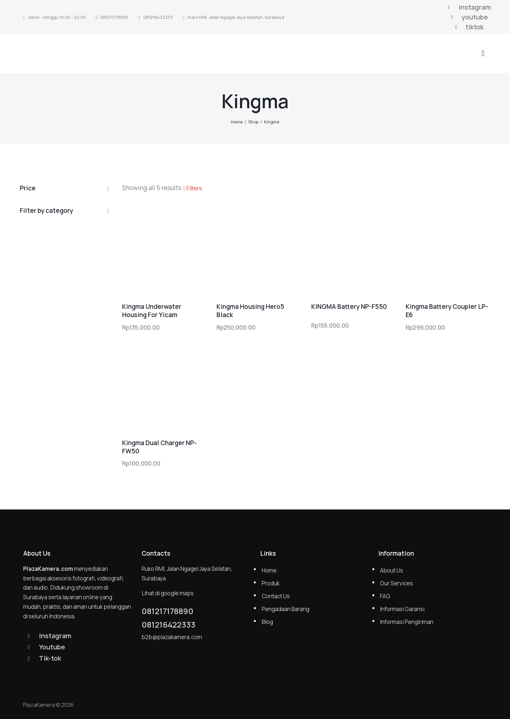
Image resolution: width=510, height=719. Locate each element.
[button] (193, 188)
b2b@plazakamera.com (172, 637)
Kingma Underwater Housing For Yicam (151, 311)
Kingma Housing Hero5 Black (250, 311)
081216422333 (168, 625)
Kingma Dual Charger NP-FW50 (159, 447)
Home (237, 122)
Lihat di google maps (168, 593)
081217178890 (167, 611)
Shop (253, 122)
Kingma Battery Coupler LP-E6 (447, 311)
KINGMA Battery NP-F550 (349, 307)
